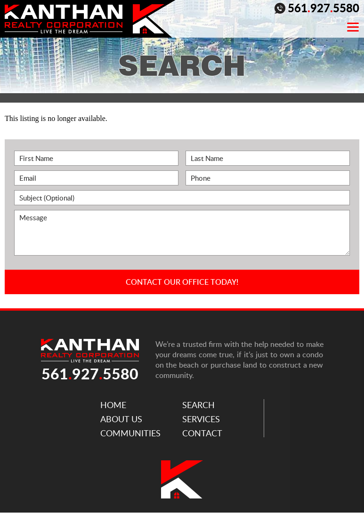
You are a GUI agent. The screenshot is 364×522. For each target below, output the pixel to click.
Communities (130, 433)
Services (201, 419)
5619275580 (317, 9)
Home (113, 404)
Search (198, 404)
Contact (202, 433)
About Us (121, 419)
